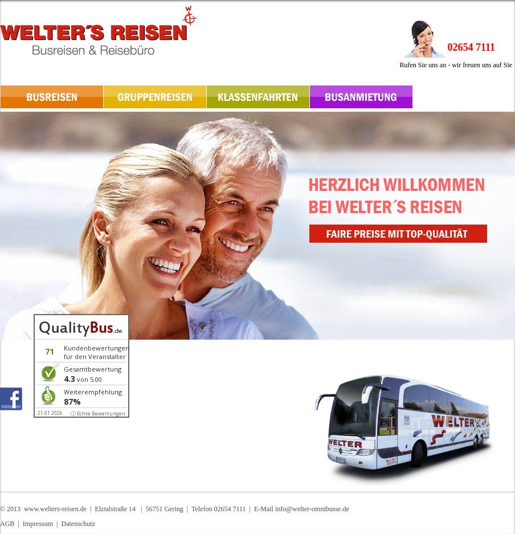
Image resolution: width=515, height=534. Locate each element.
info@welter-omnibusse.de (312, 509)
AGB (7, 524)
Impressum (38, 524)
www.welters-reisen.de (55, 509)
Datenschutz (78, 524)
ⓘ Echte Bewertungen (98, 413)
